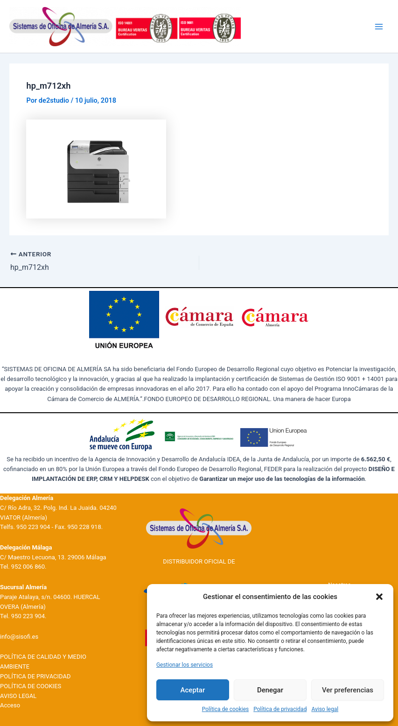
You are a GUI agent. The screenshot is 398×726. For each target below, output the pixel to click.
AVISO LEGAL (18, 695)
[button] (379, 596)
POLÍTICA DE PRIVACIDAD (35, 676)
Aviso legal (324, 709)
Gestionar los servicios (184, 665)
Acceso (10, 705)
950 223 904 (33, 526)
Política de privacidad (280, 709)
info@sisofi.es (19, 636)
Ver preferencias (347, 690)
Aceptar (193, 690)
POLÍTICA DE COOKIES (30, 686)
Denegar (270, 690)
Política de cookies (225, 709)
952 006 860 (28, 566)
